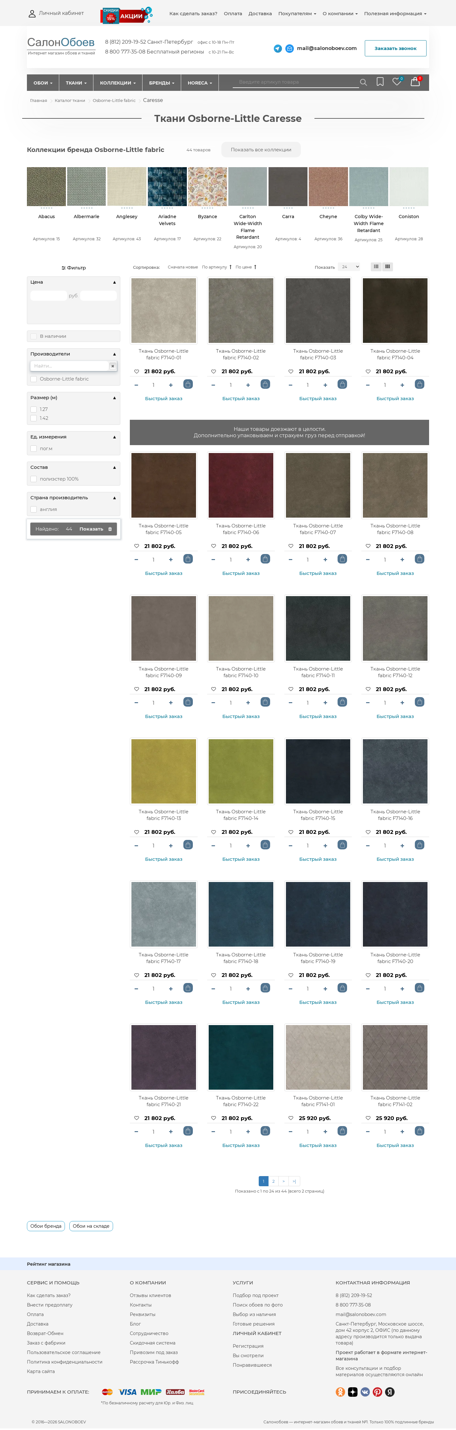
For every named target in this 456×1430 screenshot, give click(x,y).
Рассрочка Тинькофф (154, 1363)
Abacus (46, 217)
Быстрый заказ (163, 400)
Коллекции (118, 83)
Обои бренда (45, 1228)
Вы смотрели (248, 1357)
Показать (325, 268)
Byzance (207, 217)
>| (294, 1182)
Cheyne (328, 217)
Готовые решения (254, 1325)
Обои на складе (91, 1228)
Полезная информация (395, 13)
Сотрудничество (149, 1335)
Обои (43, 83)
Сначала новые (183, 269)
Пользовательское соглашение (64, 1354)
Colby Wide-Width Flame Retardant (369, 224)
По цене (246, 269)
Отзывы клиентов (150, 1297)
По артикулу (216, 269)
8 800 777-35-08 (353, 1306)
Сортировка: (146, 268)
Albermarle (86, 217)
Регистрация (248, 1347)
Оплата (233, 13)
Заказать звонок (396, 48)
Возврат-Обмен (45, 1335)
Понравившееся (252, 1366)
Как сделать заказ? (193, 13)
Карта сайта (41, 1373)
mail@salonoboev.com (327, 48)
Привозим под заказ (154, 1354)
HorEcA (200, 83)
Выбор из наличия (254, 1316)
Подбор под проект (256, 1297)
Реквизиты (142, 1316)
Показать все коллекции (261, 150)
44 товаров (199, 149)
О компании (340, 13)
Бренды (161, 83)
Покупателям (297, 13)
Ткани (76, 83)
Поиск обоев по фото (258, 1306)
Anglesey (126, 217)
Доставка (260, 13)
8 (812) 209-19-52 (354, 1297)
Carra (288, 217)
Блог (135, 1325)
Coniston (409, 217)
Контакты (141, 1306)
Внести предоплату (50, 1306)
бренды (426, 1423)
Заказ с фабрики (46, 1344)
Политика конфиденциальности (65, 1363)
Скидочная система (152, 1344)
